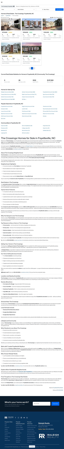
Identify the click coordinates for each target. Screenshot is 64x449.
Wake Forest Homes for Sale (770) (29, 94)
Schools (44, 116)
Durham (6, 431)
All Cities (24, 99)
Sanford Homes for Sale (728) (7, 96)
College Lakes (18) (26, 128)
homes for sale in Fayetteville (26, 371)
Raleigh (6, 438)
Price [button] (8, 9)
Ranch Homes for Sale (26, 116)
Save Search (59, 9)
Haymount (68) (4, 125)
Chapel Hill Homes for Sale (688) (8, 99)
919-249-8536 (60, 390)
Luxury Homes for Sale (6, 111)
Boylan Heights (19, 425)
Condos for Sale (4, 108)
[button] (2, 2)
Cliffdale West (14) (47, 130)
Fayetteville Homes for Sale (6, 106)
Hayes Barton (19, 432)
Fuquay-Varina (8, 432)
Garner (6, 434)
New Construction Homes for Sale (50, 108)
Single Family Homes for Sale (28, 106)
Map (32, 446)
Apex (6, 423)
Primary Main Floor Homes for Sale (50, 111)
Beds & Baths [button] (26, 9)
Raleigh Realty (30, 146)
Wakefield (18, 442)
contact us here (26, 272)
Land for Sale (24, 108)
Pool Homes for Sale (26, 111)
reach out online (20, 385)
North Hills (18, 436)
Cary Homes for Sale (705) (48, 96)
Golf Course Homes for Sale (7, 116)
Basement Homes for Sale (48, 113)
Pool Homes (29, 442)
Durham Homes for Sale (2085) (28, 92)
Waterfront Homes (31, 436)
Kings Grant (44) (46, 125)
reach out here (19, 240)
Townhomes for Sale (47, 106)
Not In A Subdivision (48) (27, 125)
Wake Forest (7, 440)
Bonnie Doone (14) (26, 130)
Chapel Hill (7, 427)
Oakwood (18, 438)
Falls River (18, 431)
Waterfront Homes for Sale (6, 113)
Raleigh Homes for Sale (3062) (7, 92)
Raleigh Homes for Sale (32, 425)
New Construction (31, 431)
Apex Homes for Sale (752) (48, 94)
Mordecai (18, 434)
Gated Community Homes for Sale (29, 113)
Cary (6, 425)
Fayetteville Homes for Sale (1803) (50, 92)
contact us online (18, 149)
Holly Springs (7, 436)
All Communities (26, 132)
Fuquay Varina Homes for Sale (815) (8, 94)
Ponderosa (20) (4, 128)
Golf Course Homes (31, 440)
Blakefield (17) (4, 130)
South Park (18, 440)
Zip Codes (3, 118)
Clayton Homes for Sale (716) (28, 96)
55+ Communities (30, 434)
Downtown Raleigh (20, 429)
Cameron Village (19, 427)
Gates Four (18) (46, 128)
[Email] (41, 404)
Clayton (6, 429)
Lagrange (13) (4, 132)
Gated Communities (31, 438)
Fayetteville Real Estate (58, 387)
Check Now (55, 403)
